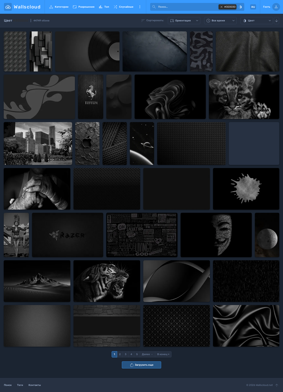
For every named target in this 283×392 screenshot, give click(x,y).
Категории (58, 7)
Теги (20, 385)
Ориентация (184, 20)
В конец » (163, 354)
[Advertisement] (254, 143)
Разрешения (83, 7)
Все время (221, 20)
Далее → (147, 354)
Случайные (123, 7)
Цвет (257, 20)
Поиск (8, 385)
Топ (103, 7)
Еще (139, 7)
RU (253, 6)
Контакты (34, 385)
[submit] (154, 7)
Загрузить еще (141, 365)
